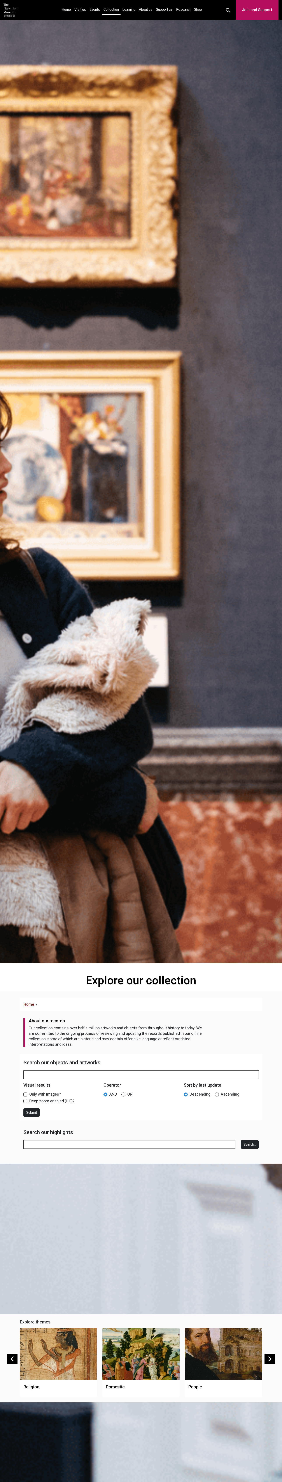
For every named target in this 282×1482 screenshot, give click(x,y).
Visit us (80, 9)
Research (183, 9)
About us (145, 9)
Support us (164, 9)
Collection (111, 9)
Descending (200, 1094)
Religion (31, 1386)
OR (129, 1094)
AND (113, 1094)
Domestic (115, 1386)
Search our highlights (48, 1132)
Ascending (230, 1094)
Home (67, 9)
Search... (249, 1144)
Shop (198, 9)
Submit (31, 1112)
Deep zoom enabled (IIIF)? (52, 1101)
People (195, 1386)
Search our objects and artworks (61, 1063)
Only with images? (45, 1094)
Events (94, 9)
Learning (128, 9)
